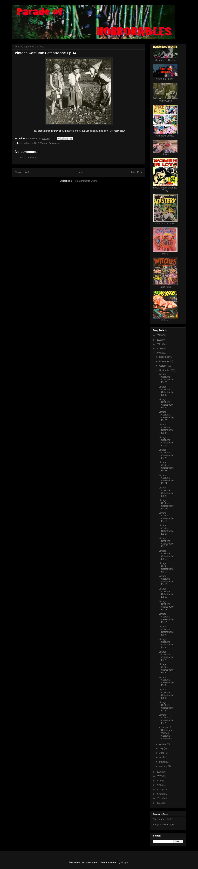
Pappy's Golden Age (163, 824)
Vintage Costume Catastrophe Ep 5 (166, 681)
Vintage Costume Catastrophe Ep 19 (166, 504)
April (161, 757)
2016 (159, 780)
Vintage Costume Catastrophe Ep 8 (166, 643)
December (164, 357)
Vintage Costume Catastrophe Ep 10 (166, 618)
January (163, 766)
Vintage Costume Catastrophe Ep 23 (166, 441)
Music (165, 253)
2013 (159, 794)
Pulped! (165, 320)
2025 (159, 335)
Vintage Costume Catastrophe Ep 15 (166, 555)
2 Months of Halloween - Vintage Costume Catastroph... (166, 733)
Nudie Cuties (165, 100)
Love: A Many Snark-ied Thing (165, 189)
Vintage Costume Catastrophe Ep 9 (166, 630)
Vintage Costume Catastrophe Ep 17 (166, 529)
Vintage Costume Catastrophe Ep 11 (166, 605)
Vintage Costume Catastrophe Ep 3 (166, 706)
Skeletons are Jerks (165, 223)
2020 (159, 348)
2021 (159, 344)
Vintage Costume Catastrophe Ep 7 (166, 655)
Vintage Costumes (49, 143)
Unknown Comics (165, 135)
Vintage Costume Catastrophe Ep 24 (166, 428)
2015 (159, 785)
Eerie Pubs (165, 287)
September (165, 370)
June (162, 753)
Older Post (136, 172)
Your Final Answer (165, 79)
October (163, 365)
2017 (159, 776)
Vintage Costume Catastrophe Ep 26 (166, 403)
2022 (159, 339)
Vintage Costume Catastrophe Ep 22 (166, 453)
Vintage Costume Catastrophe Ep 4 (166, 693)
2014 (159, 789)
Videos (165, 154)
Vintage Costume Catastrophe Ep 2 (166, 719)
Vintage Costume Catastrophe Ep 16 (166, 542)
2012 (159, 798)
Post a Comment (27, 157)
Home (79, 172)
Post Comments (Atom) (85, 181)
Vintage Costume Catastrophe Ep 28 (166, 378)
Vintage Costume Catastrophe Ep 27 (166, 390)
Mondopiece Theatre (165, 60)
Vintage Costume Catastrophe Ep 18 (166, 517)
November (164, 361)
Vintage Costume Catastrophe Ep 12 (166, 592)
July (161, 748)
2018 (159, 772)
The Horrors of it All (163, 819)
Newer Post (22, 172)
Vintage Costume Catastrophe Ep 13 (166, 580)
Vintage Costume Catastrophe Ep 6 (166, 668)
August (163, 744)
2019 (159, 353)
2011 (159, 803)
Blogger (124, 862)
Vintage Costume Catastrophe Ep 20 (166, 491)
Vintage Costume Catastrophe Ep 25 (166, 416)
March (162, 761)
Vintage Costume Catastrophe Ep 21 (166, 466)
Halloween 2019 (31, 143)
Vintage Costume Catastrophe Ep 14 (166, 567)
